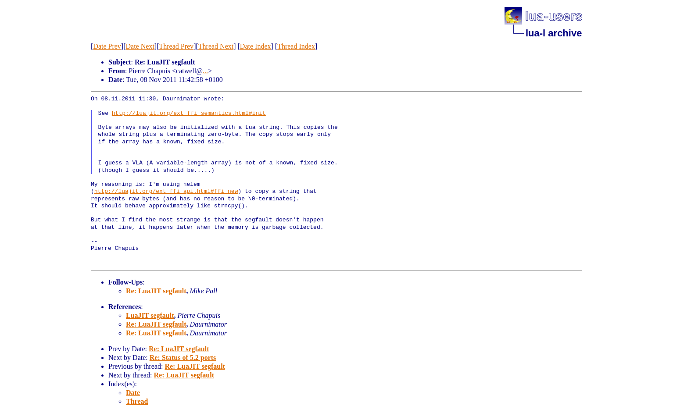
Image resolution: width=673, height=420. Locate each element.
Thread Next (215, 46)
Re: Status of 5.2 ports (183, 357)
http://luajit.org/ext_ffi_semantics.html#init (189, 113)
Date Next (140, 46)
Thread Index (296, 46)
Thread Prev (176, 46)
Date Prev (107, 46)
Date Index (255, 46)
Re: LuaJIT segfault (156, 291)
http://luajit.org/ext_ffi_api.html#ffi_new (166, 192)
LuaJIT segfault (150, 315)
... (205, 71)
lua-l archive (554, 33)
